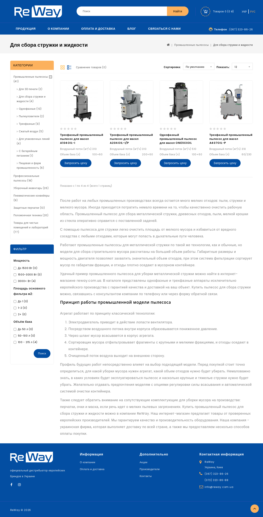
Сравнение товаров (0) (91, 67)
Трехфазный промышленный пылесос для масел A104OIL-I (81, 139)
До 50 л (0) (25, 329)
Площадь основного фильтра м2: (29, 291)
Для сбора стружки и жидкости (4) (31, 99)
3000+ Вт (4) (27, 281)
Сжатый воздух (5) (31, 131)
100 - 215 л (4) (28, 342)
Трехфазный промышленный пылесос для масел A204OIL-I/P (131, 139)
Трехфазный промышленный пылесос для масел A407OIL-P (231, 139)
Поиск (42, 353)
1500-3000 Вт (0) (30, 274)
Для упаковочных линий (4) (33, 141)
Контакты (146, 476)
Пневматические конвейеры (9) (32, 198)
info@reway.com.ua (219, 487)
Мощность (22, 260)
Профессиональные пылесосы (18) (27, 178)
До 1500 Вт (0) (27, 268)
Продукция (26, 29)
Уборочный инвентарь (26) (31, 188)
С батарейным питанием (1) (27, 153)
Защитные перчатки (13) (29, 208)
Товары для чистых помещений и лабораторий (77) (31, 227)
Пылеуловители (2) (31, 116)
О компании (58, 29)
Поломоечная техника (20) (31, 215)
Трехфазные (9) (29, 124)
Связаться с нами (164, 29)
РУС (253, 11)
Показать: (223, 67)
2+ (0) (22, 314)
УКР (244, 11)
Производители (150, 469)
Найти (177, 11)
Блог (131, 29)
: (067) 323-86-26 (233, 29)
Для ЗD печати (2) (30, 89)
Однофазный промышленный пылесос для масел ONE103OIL (178, 139)
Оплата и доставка (98, 29)
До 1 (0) (23, 301)
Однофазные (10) (30, 109)
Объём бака (23, 322)
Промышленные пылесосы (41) (31, 79)
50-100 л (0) (26, 335)
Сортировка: (172, 67)
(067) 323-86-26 (216, 474)
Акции (144, 462)
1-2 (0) (22, 308)
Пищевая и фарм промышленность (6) (30, 165)
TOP (254, 508)
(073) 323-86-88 (216, 480)
